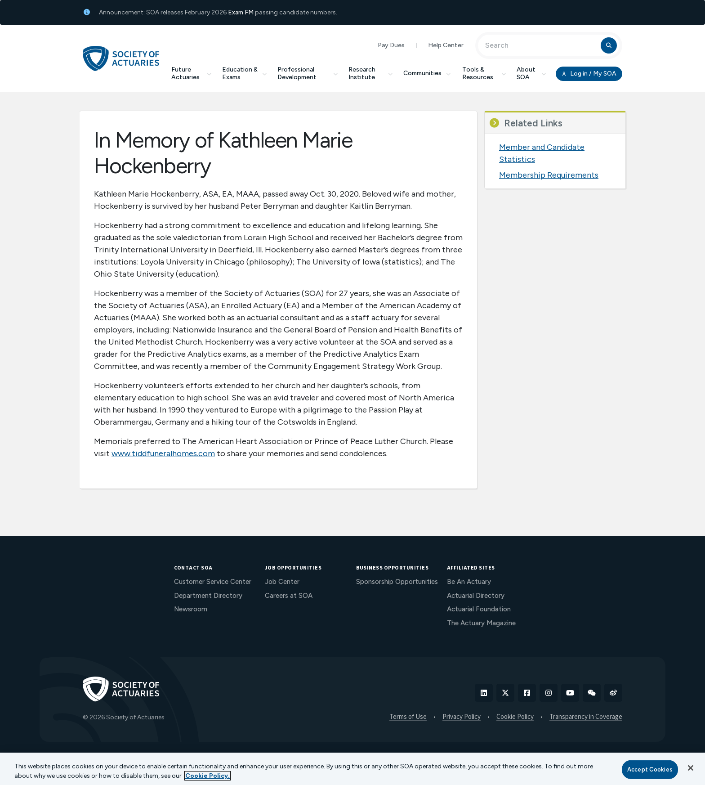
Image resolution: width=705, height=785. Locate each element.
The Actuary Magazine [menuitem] (481, 623)
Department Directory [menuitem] (208, 596)
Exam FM (241, 12)
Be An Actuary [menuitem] (469, 582)
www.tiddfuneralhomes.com (163, 453)
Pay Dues (391, 45)
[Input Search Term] (541, 45)
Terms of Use (408, 717)
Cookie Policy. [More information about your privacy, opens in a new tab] (207, 776)
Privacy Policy (461, 717)
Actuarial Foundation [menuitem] (479, 609)
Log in (589, 74)
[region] (352, 769)
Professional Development (307, 73)
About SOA (531, 73)
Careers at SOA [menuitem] (288, 596)
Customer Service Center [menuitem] (212, 582)
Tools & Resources (484, 73)
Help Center (446, 45)
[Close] (691, 768)
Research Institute (370, 73)
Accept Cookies (650, 769)
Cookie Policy (515, 717)
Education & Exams (244, 73)
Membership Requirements (548, 175)
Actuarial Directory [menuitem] (475, 596)
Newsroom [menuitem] (190, 609)
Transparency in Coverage (585, 717)
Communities (427, 73)
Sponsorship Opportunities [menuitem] (397, 582)
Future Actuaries (191, 73)
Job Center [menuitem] (282, 582)
